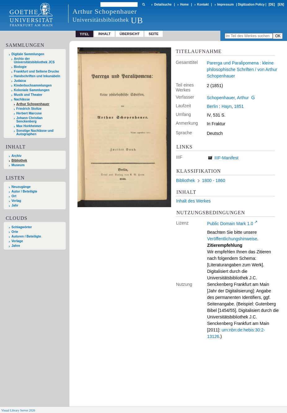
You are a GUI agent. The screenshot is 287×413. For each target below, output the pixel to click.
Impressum (225, 4)
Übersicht (129, 34)
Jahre (15, 245)
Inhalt (104, 34)
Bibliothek (19, 160)
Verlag (16, 200)
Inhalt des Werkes (193, 200)
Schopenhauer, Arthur (228, 97)
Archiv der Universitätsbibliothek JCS (34, 60)
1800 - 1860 (213, 180)
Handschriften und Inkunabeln (37, 76)
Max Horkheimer (29, 126)
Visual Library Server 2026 (18, 410)
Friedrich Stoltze (29, 108)
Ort (13, 196)
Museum (17, 165)
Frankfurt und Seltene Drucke (36, 71)
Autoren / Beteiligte (26, 236)
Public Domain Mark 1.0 (230, 223)
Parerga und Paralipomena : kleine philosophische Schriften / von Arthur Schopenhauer (242, 69)
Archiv (16, 156)
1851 (239, 106)
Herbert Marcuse (29, 113)
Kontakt (203, 4)
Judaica (20, 80)
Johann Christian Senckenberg (29, 119)
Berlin (212, 106)
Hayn (227, 106)
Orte (14, 231)
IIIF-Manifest (226, 157)
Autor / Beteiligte (24, 191)
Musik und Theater (28, 94)
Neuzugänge (21, 187)
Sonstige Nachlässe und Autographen (35, 132)
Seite (154, 34)
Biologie (20, 67)
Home (184, 4)
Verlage (17, 241)
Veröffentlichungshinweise (232, 238)
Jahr (14, 205)
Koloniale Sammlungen (32, 90)
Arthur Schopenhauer (33, 104)
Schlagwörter (21, 227)
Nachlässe (22, 99)
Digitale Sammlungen (27, 54)
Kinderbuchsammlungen (33, 85)
